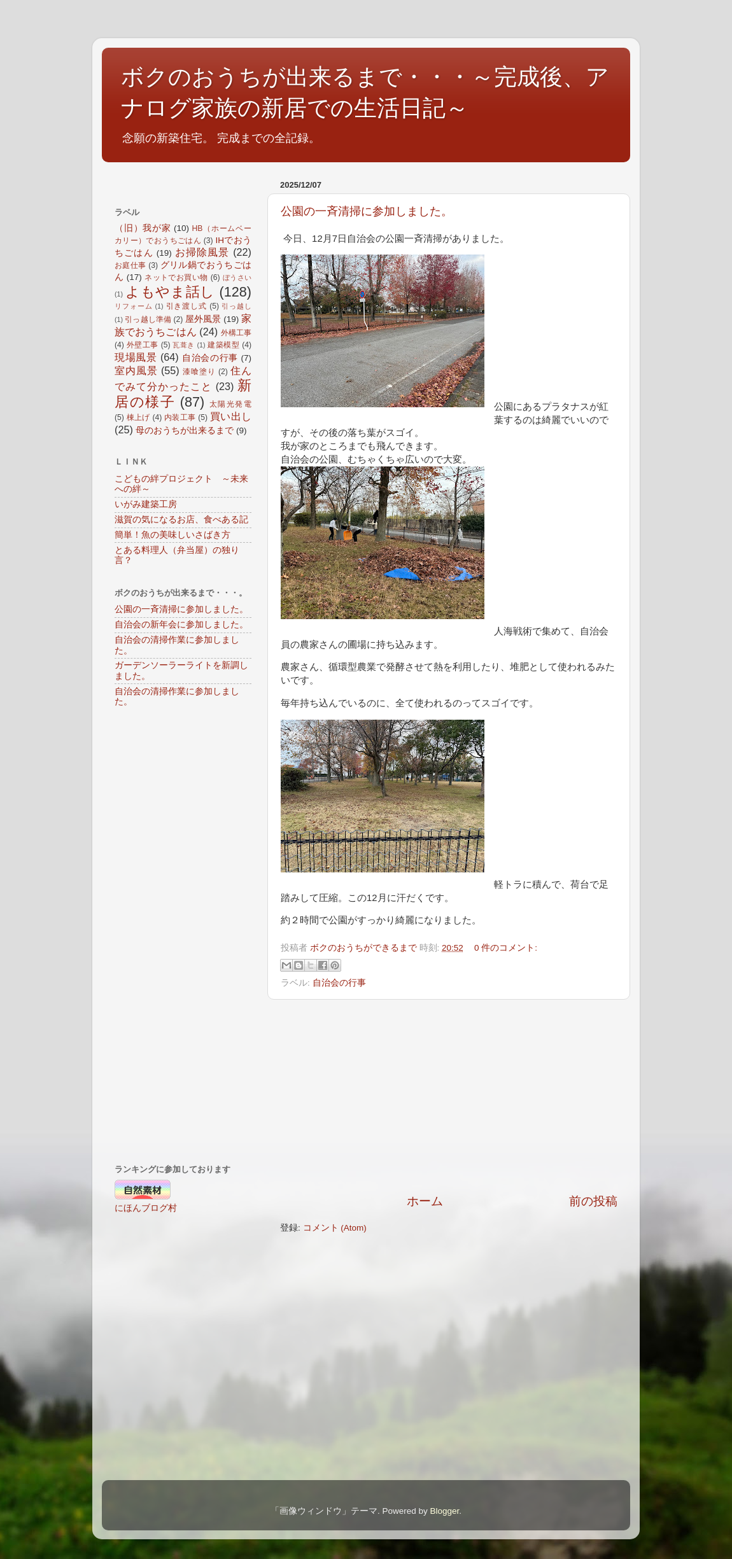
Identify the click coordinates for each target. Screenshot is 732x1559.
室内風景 (136, 370)
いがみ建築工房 (146, 504)
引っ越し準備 (148, 319)
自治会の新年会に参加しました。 (181, 624)
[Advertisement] (448, 1096)
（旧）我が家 (143, 228)
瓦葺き (183, 345)
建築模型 (223, 344)
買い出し (230, 416)
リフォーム (133, 306)
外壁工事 (142, 344)
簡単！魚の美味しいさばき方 (172, 535)
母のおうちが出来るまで (185, 430)
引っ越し (236, 306)
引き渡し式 (186, 306)
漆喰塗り (199, 371)
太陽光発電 (230, 404)
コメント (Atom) (335, 1228)
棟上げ (138, 417)
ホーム (425, 1201)
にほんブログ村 (146, 1208)
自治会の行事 (339, 983)
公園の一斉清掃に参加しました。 (367, 211)
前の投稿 (593, 1201)
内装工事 (180, 417)
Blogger (444, 1511)
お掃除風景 (202, 252)
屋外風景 (203, 319)
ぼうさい (237, 277)
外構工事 (236, 332)
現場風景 (136, 357)
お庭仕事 (130, 265)
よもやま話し (170, 292)
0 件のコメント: (505, 948)
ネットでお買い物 (176, 277)
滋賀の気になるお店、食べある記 (181, 519)
